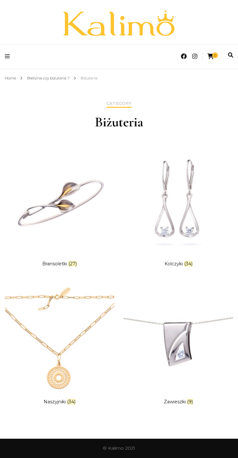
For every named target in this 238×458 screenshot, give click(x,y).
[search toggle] (230, 55)
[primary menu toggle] (9, 56)
